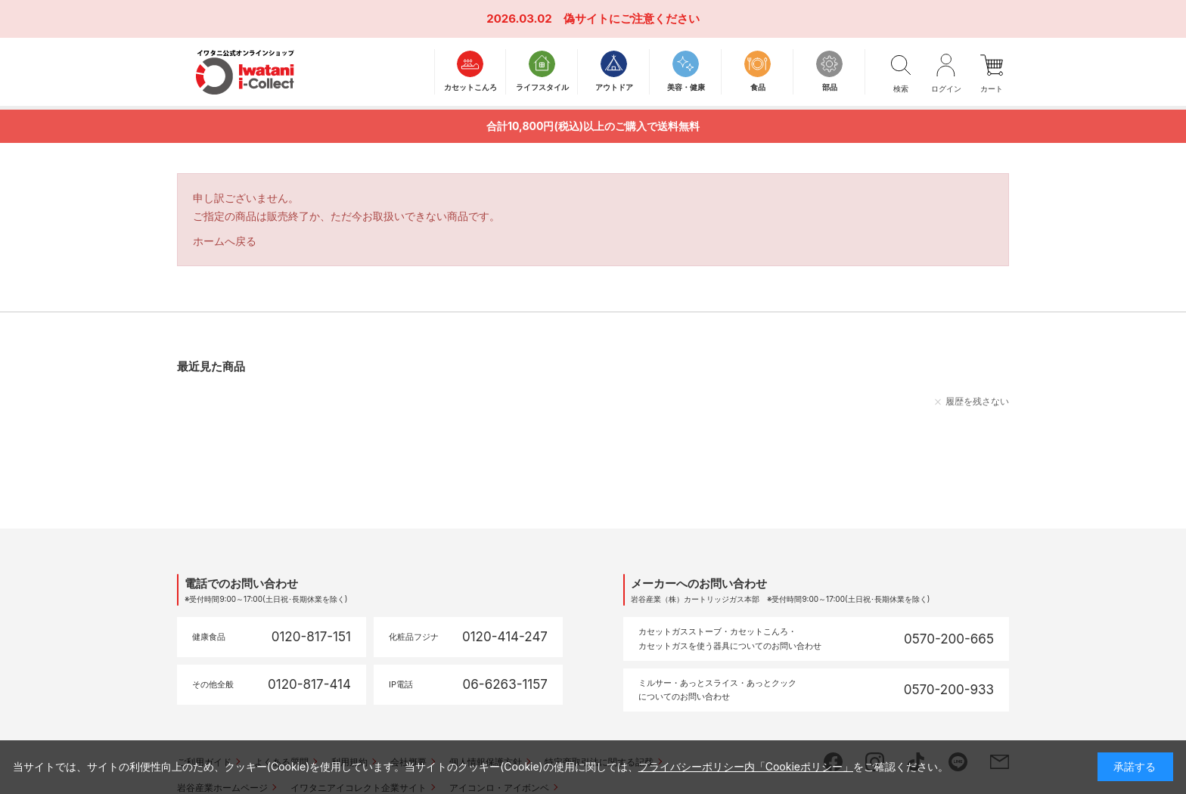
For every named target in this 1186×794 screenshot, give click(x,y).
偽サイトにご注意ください (632, 18)
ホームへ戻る (224, 240)
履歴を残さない (977, 401)
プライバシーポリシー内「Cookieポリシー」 (745, 766)
